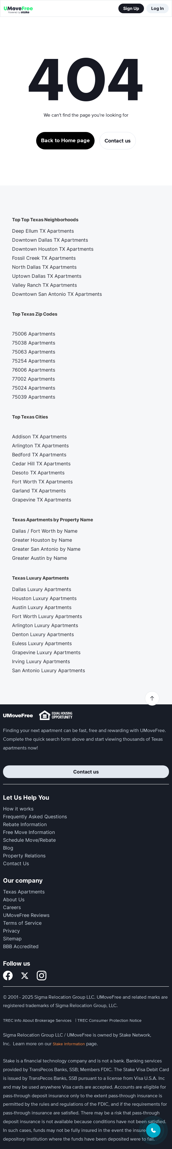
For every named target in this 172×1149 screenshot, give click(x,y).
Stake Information (69, 1044)
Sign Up (131, 8)
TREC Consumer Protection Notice (109, 1020)
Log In (157, 8)
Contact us (86, 772)
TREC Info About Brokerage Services (37, 1020)
